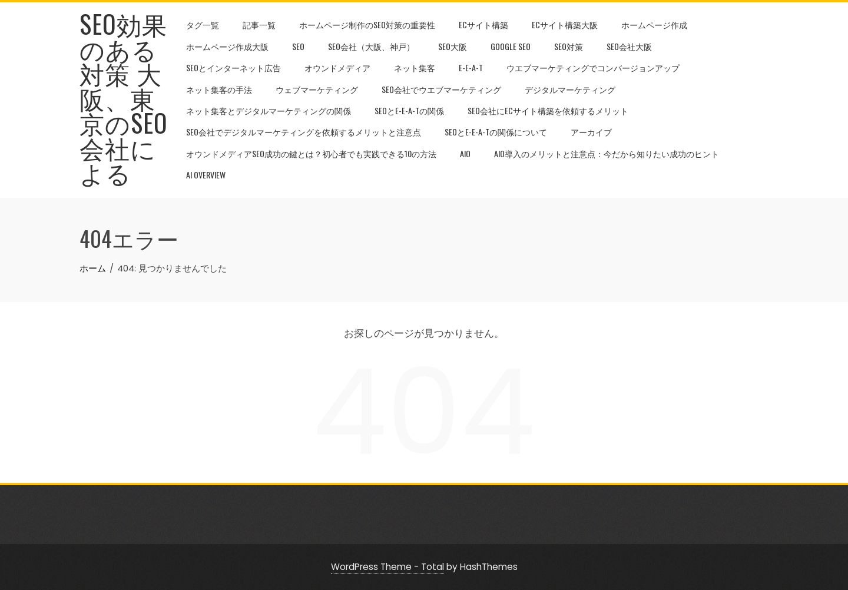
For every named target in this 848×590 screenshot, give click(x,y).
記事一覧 (259, 24)
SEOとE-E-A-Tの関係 (409, 110)
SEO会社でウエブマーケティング (441, 89)
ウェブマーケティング (317, 89)
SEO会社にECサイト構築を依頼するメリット (548, 110)
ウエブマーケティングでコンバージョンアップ (593, 67)
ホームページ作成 (654, 24)
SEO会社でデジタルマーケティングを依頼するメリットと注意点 (303, 131)
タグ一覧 (202, 24)
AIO (465, 153)
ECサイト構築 (483, 24)
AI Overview (206, 174)
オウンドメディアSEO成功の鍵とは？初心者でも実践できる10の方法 (311, 153)
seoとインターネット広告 (233, 67)
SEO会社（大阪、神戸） (371, 46)
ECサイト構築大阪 (565, 24)
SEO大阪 (452, 46)
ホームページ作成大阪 (227, 46)
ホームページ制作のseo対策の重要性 (367, 24)
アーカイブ (591, 131)
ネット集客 (414, 67)
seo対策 (568, 46)
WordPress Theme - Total (387, 567)
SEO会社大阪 (629, 46)
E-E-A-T (471, 67)
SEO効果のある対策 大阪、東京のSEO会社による (124, 97)
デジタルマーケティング (570, 89)
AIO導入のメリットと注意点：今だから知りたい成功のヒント (606, 153)
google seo (511, 46)
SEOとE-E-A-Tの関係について (496, 131)
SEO (298, 46)
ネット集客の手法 (219, 89)
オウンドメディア (337, 67)
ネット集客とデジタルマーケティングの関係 (268, 110)
